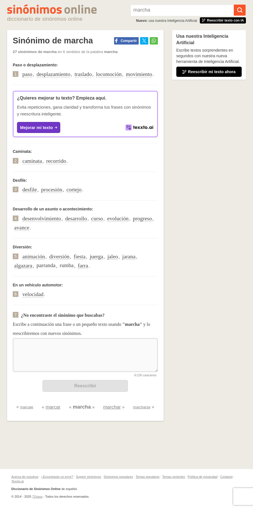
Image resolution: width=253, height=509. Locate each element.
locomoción (109, 74)
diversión (59, 256)
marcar (53, 407)
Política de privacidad (202, 476)
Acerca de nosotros (24, 476)
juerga (96, 256)
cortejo (74, 190)
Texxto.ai (17, 481)
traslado (83, 74)
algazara (23, 266)
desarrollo (76, 218)
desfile (29, 190)
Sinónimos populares (118, 476)
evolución (118, 218)
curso (97, 218)
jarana (129, 256)
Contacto (226, 476)
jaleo (113, 256)
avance (21, 228)
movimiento (139, 74)
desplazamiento (53, 74)
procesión (51, 190)
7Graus (37, 496)
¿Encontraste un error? (57, 476)
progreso (142, 218)
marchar (112, 407)
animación (33, 256)
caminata (32, 161)
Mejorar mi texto (38, 127)
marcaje (26, 407)
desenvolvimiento (41, 218)
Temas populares (147, 476)
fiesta (79, 256)
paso (27, 74)
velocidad (33, 294)
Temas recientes (173, 476)
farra (83, 266)
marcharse (141, 407)
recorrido (56, 161)
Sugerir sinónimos (88, 476)
